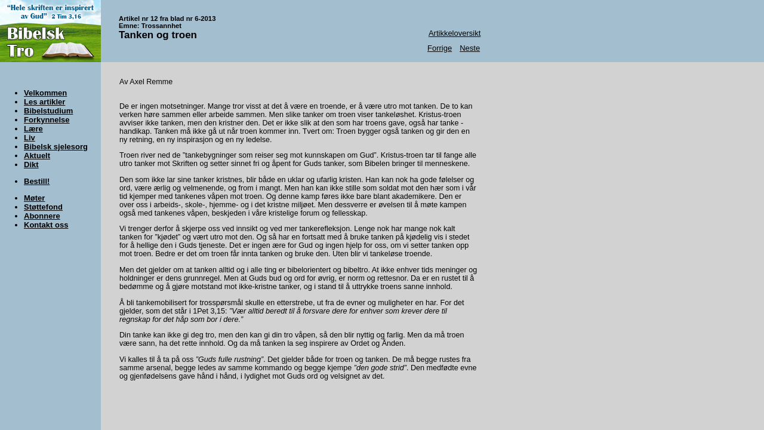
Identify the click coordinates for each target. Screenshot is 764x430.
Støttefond (43, 206)
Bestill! (37, 181)
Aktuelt (37, 155)
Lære (33, 128)
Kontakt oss (46, 224)
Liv (29, 137)
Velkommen (45, 92)
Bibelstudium (48, 110)
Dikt (31, 164)
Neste (470, 48)
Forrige (439, 48)
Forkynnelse (47, 119)
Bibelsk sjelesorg (56, 146)
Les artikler (44, 101)
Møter (34, 198)
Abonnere (42, 215)
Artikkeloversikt (454, 33)
